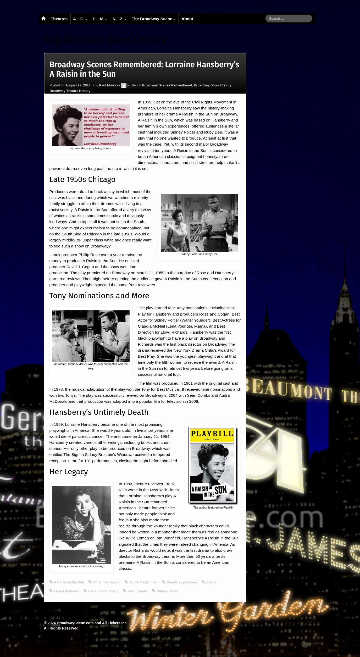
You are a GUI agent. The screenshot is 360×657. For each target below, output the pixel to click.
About (187, 18)
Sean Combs (138, 591)
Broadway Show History (212, 85)
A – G (80, 18)
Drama (211, 582)
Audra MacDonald (143, 582)
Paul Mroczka (109, 85)
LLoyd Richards (66, 591)
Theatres (59, 18)
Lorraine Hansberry (103, 591)
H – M (100, 18)
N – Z (119, 18)
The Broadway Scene (154, 18)
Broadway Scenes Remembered (167, 85)
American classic (106, 582)
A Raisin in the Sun (69, 582)
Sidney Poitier (168, 591)
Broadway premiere (182, 582)
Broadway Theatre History (70, 91)
